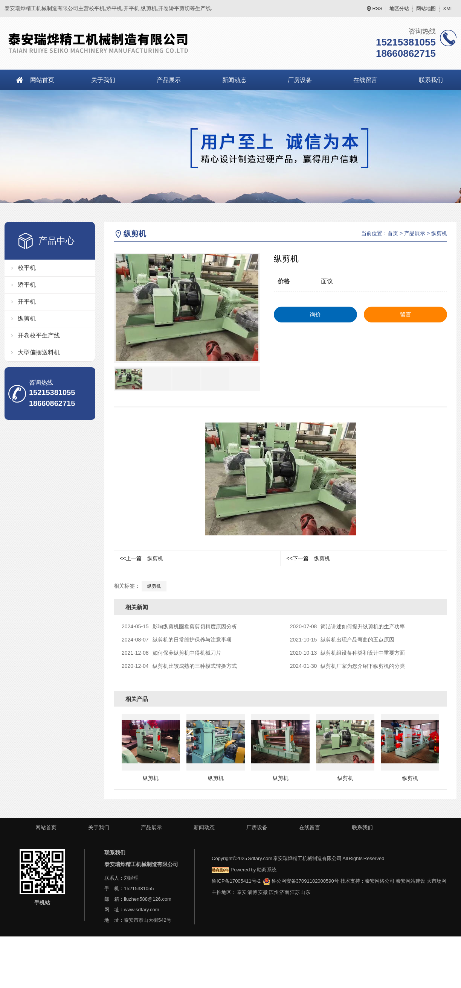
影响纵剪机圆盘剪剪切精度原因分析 (179, 626)
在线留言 (365, 80)
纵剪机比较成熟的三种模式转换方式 (179, 666)
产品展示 (169, 80)
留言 (405, 314)
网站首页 (42, 80)
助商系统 (266, 869)
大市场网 (436, 881)
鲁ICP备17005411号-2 (236, 881)
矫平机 (27, 284)
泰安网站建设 (410, 881)
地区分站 (399, 8)
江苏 (295, 892)
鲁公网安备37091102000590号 (301, 881)
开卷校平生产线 (39, 335)
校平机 (27, 267)
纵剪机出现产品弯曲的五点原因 (342, 640)
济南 (284, 892)
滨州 (274, 892)
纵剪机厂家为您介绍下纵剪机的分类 (347, 666)
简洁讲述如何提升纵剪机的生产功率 (347, 626)
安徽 (263, 892)
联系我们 (362, 827)
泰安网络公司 (379, 881)
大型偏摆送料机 (39, 352)
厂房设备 (300, 80)
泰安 (242, 892)
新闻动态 (234, 80)
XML (448, 8)
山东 (305, 892)
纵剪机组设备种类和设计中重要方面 (347, 653)
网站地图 (426, 8)
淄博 (252, 892)
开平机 (27, 301)
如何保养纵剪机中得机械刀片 (171, 653)
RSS (377, 8)
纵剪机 (27, 318)
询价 (315, 314)
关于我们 (103, 80)
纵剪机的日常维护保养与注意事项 (177, 640)
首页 (393, 233)
